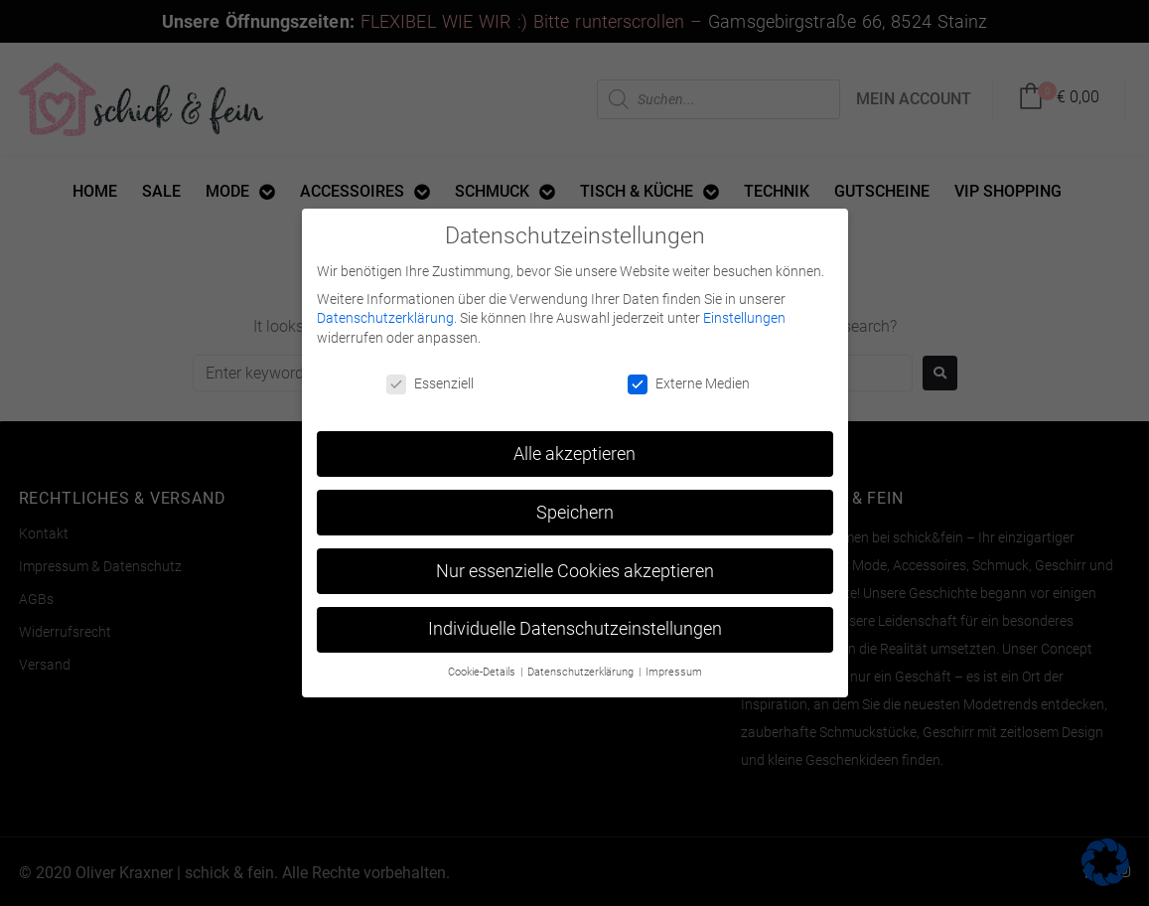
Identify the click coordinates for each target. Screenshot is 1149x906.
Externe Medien (689, 379)
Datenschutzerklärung (385, 313)
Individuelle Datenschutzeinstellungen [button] (575, 624)
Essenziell (430, 379)
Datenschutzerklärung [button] (582, 667)
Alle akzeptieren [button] (574, 448)
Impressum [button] (674, 667)
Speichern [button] (575, 507)
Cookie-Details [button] (483, 667)
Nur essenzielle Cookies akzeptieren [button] (575, 565)
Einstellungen (744, 313)
